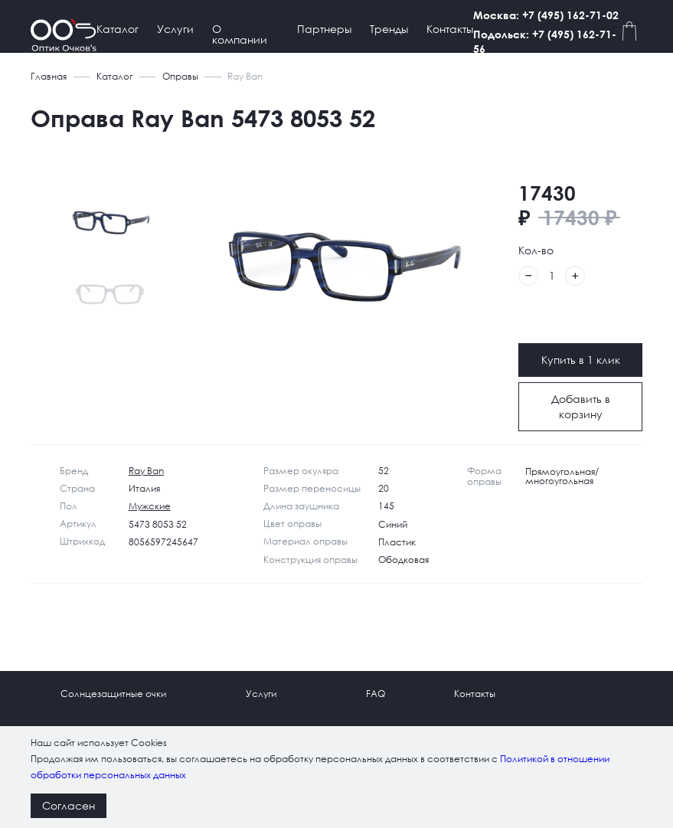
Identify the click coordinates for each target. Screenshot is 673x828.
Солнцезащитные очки (113, 693)
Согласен (68, 805)
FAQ (375, 693)
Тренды (389, 28)
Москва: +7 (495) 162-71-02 (559, 14)
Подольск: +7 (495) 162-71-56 (558, 41)
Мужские (150, 505)
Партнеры (324, 28)
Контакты (449, 28)
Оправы (180, 76)
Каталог (117, 28)
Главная (49, 76)
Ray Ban (146, 470)
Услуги (175, 28)
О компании (239, 34)
